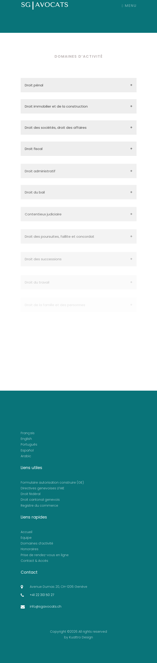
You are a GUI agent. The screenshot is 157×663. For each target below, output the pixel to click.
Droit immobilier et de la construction (56, 106)
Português (29, 444)
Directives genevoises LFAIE (42, 488)
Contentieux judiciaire (43, 216)
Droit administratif (40, 172)
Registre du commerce (39, 505)
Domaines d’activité (37, 543)
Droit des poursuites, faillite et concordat (59, 239)
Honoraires (29, 549)
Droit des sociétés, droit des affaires (56, 127)
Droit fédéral (30, 494)
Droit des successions (43, 263)
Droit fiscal (33, 148)
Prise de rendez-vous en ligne (45, 555)
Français (28, 433)
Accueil (26, 532)
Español (27, 450)
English (26, 438)
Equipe (26, 537)
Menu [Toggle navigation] (129, 5)
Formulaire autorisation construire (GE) (52, 482)
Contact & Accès (34, 560)
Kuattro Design (81, 637)
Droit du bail (35, 194)
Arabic (26, 456)
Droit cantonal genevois (40, 499)
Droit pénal (34, 85)
